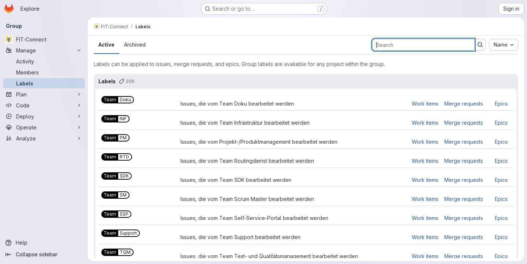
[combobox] (503, 45)
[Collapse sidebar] (44, 254)
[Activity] (44, 61)
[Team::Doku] (117, 99)
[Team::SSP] (116, 214)
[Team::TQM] (117, 252)
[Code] (44, 105)
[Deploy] (44, 116)
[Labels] (44, 83)
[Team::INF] (115, 118)
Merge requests (463, 103)
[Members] (44, 72)
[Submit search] (480, 45)
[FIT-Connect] (44, 39)
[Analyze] (44, 138)
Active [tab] (106, 44)
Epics (501, 103)
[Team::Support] (120, 233)
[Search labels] (423, 45)
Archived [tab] (135, 44)
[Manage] (44, 50)
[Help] (44, 243)
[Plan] (44, 94)
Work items (425, 103)
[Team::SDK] (116, 176)
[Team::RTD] (116, 157)
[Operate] (44, 127)
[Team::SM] (115, 195)
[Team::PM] (115, 138)
